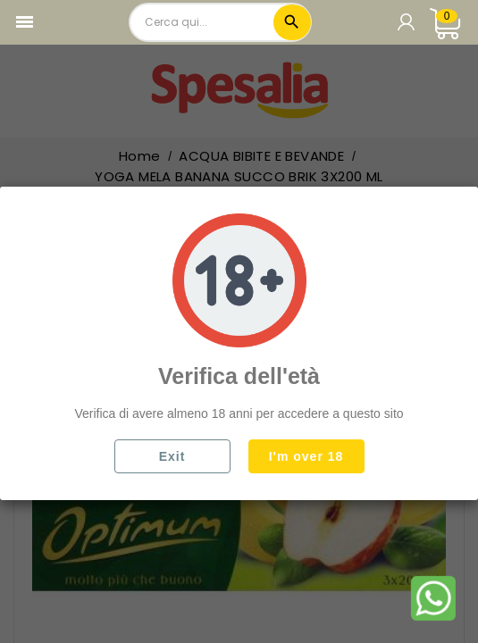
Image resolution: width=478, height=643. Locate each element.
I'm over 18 (306, 456)
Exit (172, 456)
